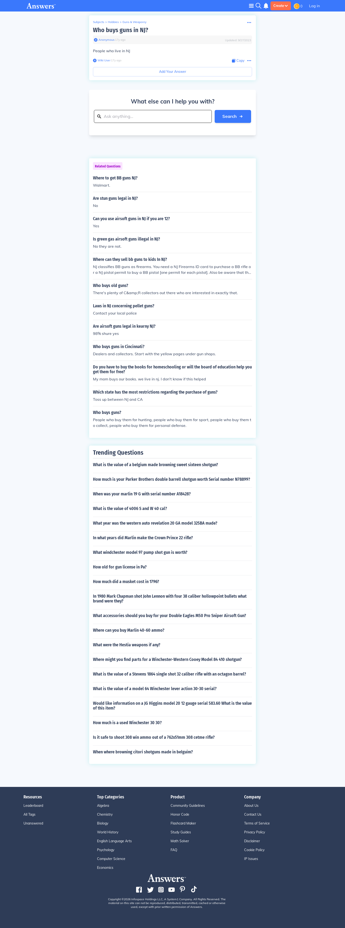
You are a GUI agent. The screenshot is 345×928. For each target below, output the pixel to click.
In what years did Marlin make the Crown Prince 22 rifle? (143, 537)
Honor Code (180, 814)
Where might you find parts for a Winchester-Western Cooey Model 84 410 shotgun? (167, 659)
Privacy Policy (254, 832)
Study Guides (181, 832)
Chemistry (105, 814)
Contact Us (252, 814)
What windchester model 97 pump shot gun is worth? (140, 552)
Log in (314, 5)
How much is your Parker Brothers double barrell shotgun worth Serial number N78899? (171, 479)
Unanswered (33, 823)
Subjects (98, 22)
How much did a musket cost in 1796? (126, 581)
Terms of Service (257, 823)
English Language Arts (114, 841)
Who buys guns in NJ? (120, 30)
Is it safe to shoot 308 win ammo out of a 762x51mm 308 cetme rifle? (154, 737)
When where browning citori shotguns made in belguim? (143, 752)
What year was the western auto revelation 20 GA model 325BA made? (155, 523)
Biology (102, 823)
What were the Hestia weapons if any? (126, 644)
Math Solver (180, 841)
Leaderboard (33, 805)
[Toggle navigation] (251, 5)
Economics (105, 867)
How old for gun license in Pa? (120, 567)
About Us (251, 805)
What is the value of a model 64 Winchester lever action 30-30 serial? (155, 688)
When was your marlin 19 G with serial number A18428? (142, 494)
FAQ (174, 850)
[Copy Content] (238, 60)
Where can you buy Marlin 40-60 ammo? (128, 630)
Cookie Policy (254, 850)
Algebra (103, 805)
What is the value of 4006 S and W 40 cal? (130, 508)
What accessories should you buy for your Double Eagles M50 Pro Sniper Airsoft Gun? (169, 615)
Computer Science (111, 859)
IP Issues (251, 859)
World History (107, 832)
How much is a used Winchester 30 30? (127, 722)
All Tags (29, 814)
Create (280, 6)
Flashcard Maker (183, 823)
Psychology (105, 850)
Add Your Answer (172, 71)
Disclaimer (252, 841)
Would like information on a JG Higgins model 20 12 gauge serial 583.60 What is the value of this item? (172, 706)
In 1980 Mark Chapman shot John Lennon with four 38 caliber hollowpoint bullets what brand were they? (170, 599)
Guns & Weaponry (134, 22)
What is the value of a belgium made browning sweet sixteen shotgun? (155, 464)
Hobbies (113, 22)
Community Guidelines (188, 805)
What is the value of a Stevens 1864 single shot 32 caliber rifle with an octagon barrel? (169, 674)
